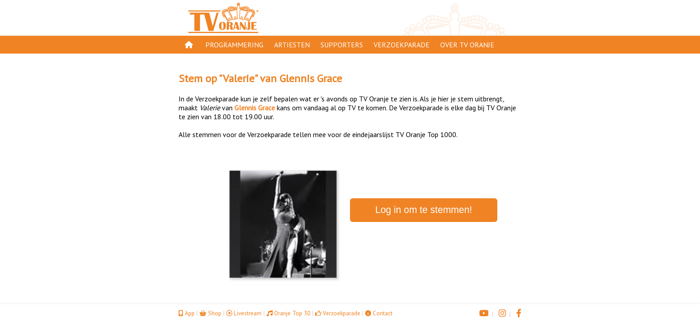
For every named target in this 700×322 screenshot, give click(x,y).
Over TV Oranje (467, 44)
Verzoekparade (401, 44)
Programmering (234, 44)
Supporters (342, 44)
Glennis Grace (310, 78)
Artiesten (292, 44)
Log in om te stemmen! (423, 210)
